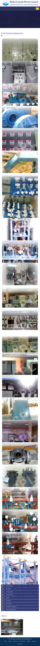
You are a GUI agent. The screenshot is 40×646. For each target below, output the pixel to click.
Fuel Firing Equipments (9, 610)
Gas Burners (7, 604)
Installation (6, 589)
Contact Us (20, 644)
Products (34, 641)
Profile (10, 641)
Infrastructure (7, 586)
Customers (15, 641)
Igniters (6, 598)
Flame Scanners (7, 595)
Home (5, 641)
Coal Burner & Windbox (9, 607)
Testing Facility (7, 592)
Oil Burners (6, 601)
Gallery (28, 641)
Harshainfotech (28, 639)
